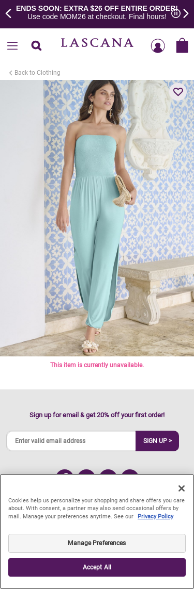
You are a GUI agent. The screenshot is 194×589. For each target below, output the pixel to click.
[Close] (181, 488)
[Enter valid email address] (71, 441)
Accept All (97, 567)
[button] (178, 92)
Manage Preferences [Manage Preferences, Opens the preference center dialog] (97, 543)
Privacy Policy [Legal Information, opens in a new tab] (155, 516)
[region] (97, 531)
